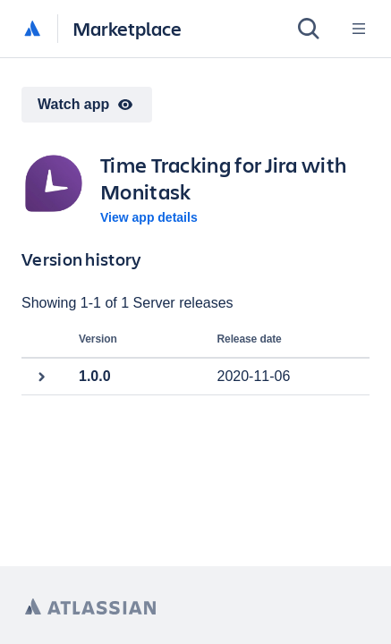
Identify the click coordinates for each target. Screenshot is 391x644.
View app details (149, 217)
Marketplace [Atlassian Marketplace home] (127, 28)
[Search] (309, 29)
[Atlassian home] (32, 29)
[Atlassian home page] (90, 607)
